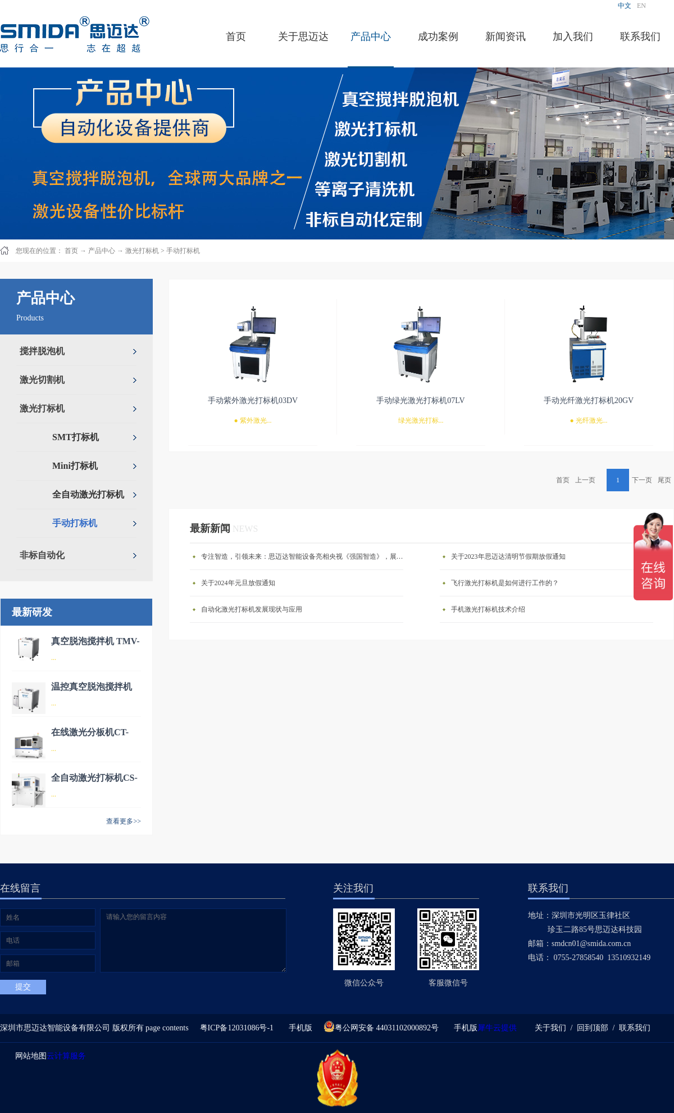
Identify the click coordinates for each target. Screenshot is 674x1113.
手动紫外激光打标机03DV (253, 400)
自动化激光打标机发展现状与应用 (251, 609)
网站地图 (29, 1056)
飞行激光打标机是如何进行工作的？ (505, 583)
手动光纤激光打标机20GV (589, 400)
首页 (236, 36)
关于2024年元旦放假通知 (238, 583)
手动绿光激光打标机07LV (420, 400)
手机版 (298, 1028)
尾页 (664, 480)
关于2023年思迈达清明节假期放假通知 (508, 556)
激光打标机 (142, 251)
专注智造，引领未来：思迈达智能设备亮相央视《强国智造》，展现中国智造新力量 (305, 556)
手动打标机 (183, 251)
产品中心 (101, 251)
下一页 (642, 480)
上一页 (585, 480)
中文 (624, 6)
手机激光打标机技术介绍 (488, 609)
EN (641, 6)
